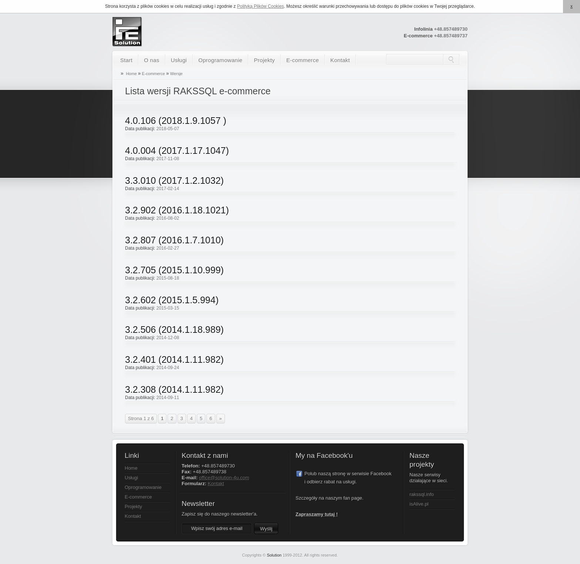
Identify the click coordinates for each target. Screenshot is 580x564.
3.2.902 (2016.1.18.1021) (177, 210)
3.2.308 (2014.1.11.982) (174, 389)
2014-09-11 (167, 397)
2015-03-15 (167, 308)
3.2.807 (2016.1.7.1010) (174, 240)
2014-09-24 (167, 367)
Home (131, 73)
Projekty (264, 60)
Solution (274, 555)
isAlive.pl (418, 504)
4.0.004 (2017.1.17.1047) (177, 150)
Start (126, 60)
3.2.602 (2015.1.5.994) (172, 300)
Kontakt (340, 60)
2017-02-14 (167, 188)
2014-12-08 (167, 337)
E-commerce (302, 60)
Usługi (179, 60)
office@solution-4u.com (224, 477)
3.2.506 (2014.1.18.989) (174, 329)
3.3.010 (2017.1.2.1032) (174, 180)
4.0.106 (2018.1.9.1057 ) (175, 120)
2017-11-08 (167, 158)
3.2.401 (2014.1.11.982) (174, 359)
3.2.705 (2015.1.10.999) (174, 270)
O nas (151, 60)
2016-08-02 (167, 218)
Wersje (176, 73)
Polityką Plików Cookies (260, 6)
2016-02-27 (167, 248)
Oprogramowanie (220, 60)
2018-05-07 (167, 128)
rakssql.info (421, 494)
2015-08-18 (167, 278)
